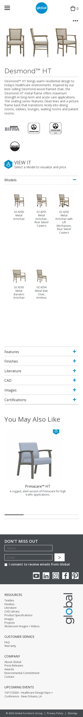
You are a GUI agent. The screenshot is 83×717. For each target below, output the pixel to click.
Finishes (9, 604)
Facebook (65, 575)
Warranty (10, 646)
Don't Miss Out (21, 541)
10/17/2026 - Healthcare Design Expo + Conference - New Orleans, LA (28, 694)
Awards (9, 669)
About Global (12, 662)
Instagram (55, 575)
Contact (9, 677)
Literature (10, 608)
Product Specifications (18, 615)
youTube (36, 575)
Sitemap (72, 713)
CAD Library (11, 611)
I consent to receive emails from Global (37, 564)
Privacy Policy (55, 713)
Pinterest (75, 575)
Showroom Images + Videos (21, 626)
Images (9, 619)
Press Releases (13, 665)
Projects (9, 623)
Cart (73, 12)
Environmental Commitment (21, 673)
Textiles (9, 600)
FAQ (7, 642)
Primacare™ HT (37, 486)
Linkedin (46, 575)
